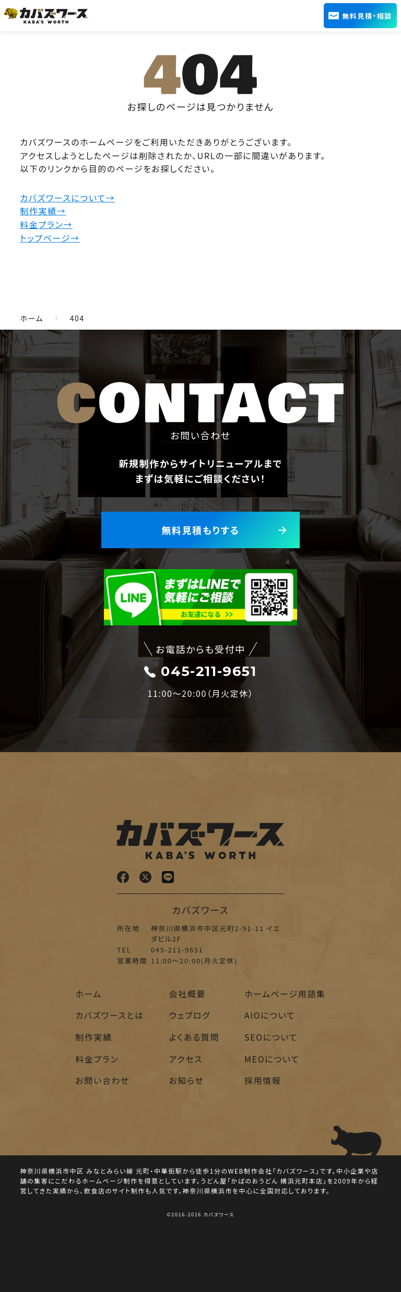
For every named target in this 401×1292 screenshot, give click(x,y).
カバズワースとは (109, 1015)
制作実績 (93, 1037)
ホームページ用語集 (285, 993)
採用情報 (262, 1080)
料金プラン (97, 1059)
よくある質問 (194, 1037)
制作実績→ (43, 210)
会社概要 (187, 993)
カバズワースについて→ (67, 197)
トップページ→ (49, 238)
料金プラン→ (46, 224)
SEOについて (271, 1037)
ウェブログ (190, 1015)
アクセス (186, 1059)
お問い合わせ (102, 1080)
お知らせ (186, 1080)
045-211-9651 (200, 671)
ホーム (88, 993)
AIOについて (269, 1015)
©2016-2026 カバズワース (200, 1214)
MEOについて (271, 1059)
